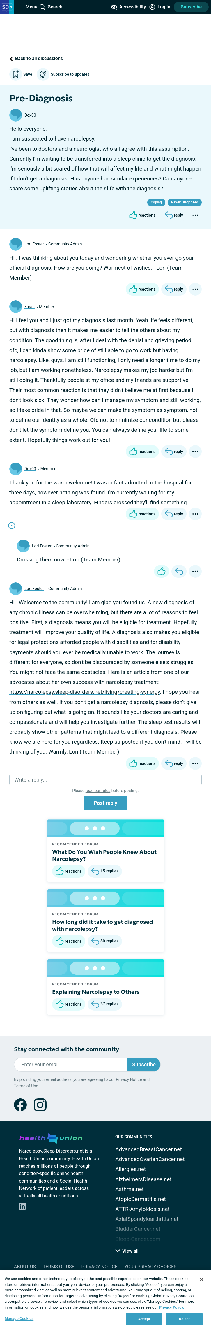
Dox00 (30, 115)
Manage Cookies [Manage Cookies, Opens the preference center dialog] (19, 1318)
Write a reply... (30, 780)
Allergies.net (130, 1169)
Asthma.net (129, 1189)
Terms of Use (26, 1086)
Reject (184, 1319)
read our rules (98, 790)
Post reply (105, 803)
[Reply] (174, 215)
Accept (144, 1319)
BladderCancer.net (137, 1228)
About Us (25, 1266)
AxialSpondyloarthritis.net (146, 1219)
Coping (156, 202)
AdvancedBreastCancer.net (148, 1149)
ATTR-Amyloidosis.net (142, 1209)
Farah (29, 306)
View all (127, 1251)
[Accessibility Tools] (128, 7)
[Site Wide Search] (50, 7)
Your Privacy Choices (150, 1266)
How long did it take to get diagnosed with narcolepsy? (102, 925)
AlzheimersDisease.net (143, 1179)
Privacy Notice (129, 1079)
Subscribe (191, 7)
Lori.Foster (34, 244)
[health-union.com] (51, 1137)
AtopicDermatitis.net (140, 1199)
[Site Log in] (159, 7)
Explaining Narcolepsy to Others (96, 991)
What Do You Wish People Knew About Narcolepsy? (104, 855)
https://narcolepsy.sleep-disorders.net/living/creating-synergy (84, 692)
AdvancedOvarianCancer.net (150, 1159)
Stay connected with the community (66, 1049)
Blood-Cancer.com (137, 1239)
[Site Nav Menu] (27, 7)
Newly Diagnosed (184, 202)
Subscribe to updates (63, 74)
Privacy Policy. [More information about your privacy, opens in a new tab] (171, 1307)
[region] (105, 1300)
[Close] (201, 1279)
